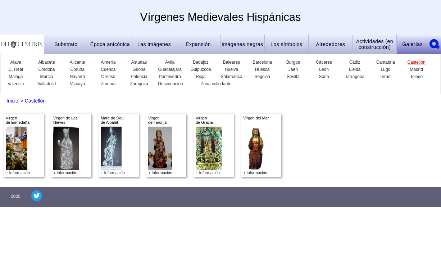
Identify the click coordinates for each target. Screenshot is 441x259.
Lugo (386, 69)
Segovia (262, 76)
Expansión (198, 44)
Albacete (46, 62)
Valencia (16, 83)
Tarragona (354, 76)
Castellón (417, 62)
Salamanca (231, 76)
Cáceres (324, 62)
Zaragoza (139, 83)
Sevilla (293, 76)
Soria (324, 76)
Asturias (139, 62)
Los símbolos (286, 44)
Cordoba (46, 69)
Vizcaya (77, 83)
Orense (108, 76)
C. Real (16, 69)
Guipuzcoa (200, 69)
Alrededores (330, 44)
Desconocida (170, 83)
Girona (139, 69)
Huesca (262, 69)
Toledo (416, 76)
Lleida (354, 69)
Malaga (16, 76)
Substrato (65, 44)
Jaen (293, 69)
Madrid (416, 69)
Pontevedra (170, 76)
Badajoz (200, 62)
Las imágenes (154, 44)
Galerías (412, 44)
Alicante (77, 62)
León (324, 69)
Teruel (386, 76)
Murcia (46, 76)
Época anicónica (110, 44)
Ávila (169, 62)
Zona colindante (216, 83)
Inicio (12, 101)
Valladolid (46, 83)
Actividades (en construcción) (374, 44)
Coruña (78, 69)
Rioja (200, 76)
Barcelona (262, 62)
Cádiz (354, 62)
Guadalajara (170, 69)
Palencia (139, 76)
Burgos (293, 62)
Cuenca (108, 69)
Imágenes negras (242, 44)
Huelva (231, 69)
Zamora (108, 83)
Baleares (231, 62)
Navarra (77, 76)
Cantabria (385, 62)
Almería (108, 62)
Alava (15, 62)
